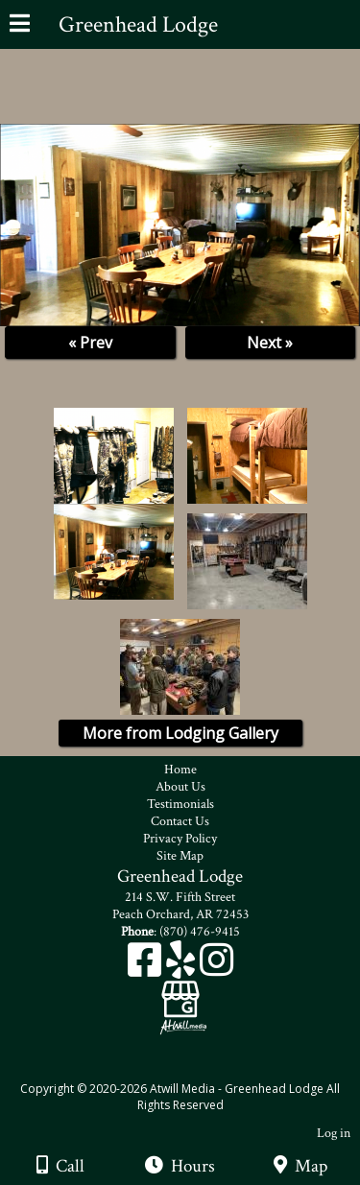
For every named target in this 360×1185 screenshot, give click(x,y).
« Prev (90, 342)
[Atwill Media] (196, 1067)
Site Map (180, 856)
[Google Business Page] (180, 993)
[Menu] (20, 25)
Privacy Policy (180, 838)
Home (180, 769)
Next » (270, 342)
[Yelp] (183, 967)
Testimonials (180, 804)
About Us (180, 786)
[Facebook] (147, 967)
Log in (333, 1133)
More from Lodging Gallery (180, 733)
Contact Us (180, 821)
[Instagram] (216, 967)
